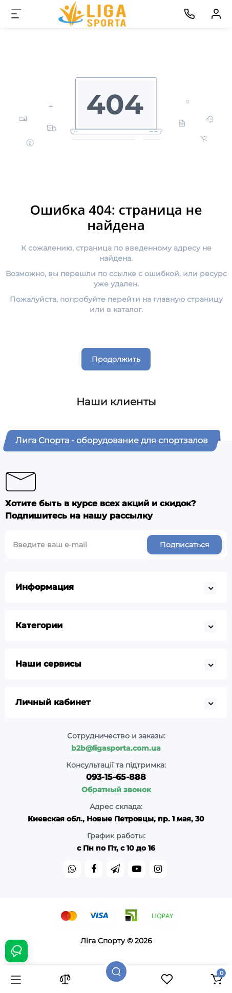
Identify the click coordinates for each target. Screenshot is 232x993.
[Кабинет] (216, 14)
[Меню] (16, 14)
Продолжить (116, 359)
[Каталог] (16, 979)
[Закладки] (167, 979)
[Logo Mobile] (93, 14)
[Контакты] (189, 14)
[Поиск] (116, 971)
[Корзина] (216, 979)
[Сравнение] (65, 979)
